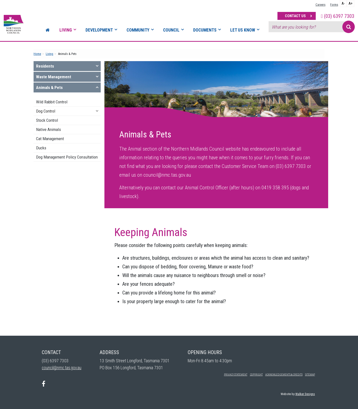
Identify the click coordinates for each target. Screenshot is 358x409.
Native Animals (48, 129)
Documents (205, 30)
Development (99, 30)
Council (171, 30)
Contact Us (295, 16)
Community (138, 30)
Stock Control (47, 120)
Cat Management (50, 138)
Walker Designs (305, 394)
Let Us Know (242, 30)
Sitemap (310, 374)
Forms (334, 4)
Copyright (256, 374)
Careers (320, 4)
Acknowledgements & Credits (284, 374)
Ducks (41, 147)
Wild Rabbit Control (51, 101)
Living (65, 30)
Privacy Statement (235, 374)
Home (37, 54)
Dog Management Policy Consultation (67, 157)
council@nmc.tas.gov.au (61, 367)
